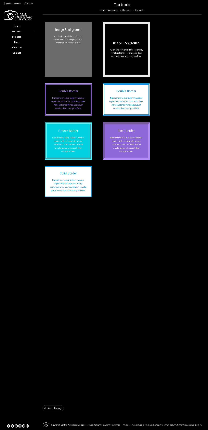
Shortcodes (112, 10)
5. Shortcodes (126, 10)
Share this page (55, 408)
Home (102, 10)
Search (30, 4)
